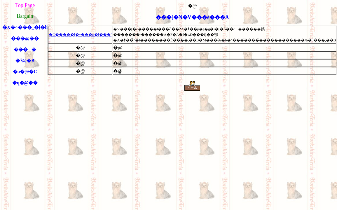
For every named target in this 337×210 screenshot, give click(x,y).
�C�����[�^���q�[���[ (80, 34)
